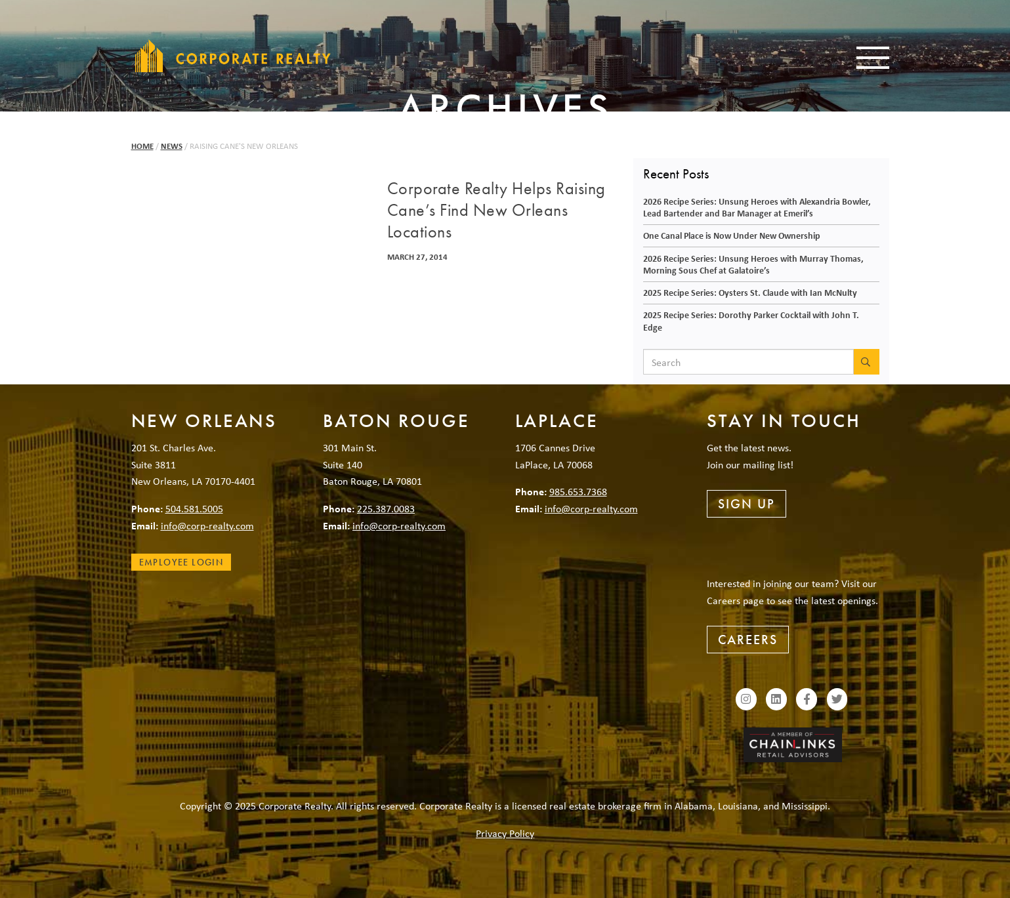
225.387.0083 (386, 508)
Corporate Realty (233, 55)
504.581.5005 (194, 508)
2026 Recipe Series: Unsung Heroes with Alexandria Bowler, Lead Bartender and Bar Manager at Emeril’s (757, 207)
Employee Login (181, 562)
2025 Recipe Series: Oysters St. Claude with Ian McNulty (750, 292)
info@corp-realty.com (207, 525)
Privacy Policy (505, 833)
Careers (748, 639)
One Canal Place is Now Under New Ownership (731, 235)
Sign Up (746, 503)
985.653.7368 (578, 491)
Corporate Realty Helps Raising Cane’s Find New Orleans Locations (496, 210)
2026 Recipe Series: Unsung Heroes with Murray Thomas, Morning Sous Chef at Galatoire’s (753, 264)
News (171, 146)
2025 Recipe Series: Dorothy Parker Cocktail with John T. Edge (751, 320)
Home (142, 146)
